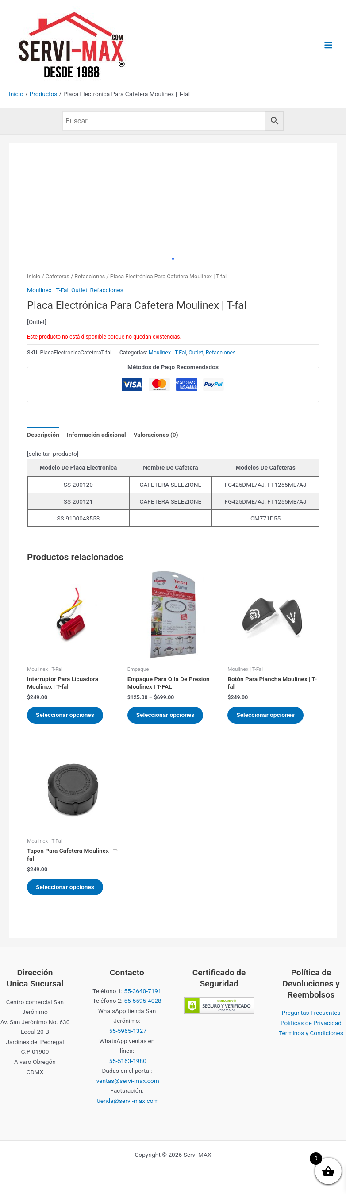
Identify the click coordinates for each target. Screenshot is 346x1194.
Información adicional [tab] (96, 434)
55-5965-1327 (127, 1030)
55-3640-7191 (142, 990)
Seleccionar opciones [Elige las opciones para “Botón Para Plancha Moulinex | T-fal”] (265, 714)
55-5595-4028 (142, 1000)
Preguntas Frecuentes (311, 1012)
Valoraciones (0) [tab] (156, 434)
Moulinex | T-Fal (48, 289)
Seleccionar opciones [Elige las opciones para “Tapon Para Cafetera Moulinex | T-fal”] (65, 886)
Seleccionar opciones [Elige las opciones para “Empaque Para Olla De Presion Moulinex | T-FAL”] (165, 714)
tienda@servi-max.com (128, 1100)
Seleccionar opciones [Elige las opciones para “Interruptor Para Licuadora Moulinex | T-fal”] (65, 714)
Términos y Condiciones (311, 1032)
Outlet (79, 289)
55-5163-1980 (127, 1060)
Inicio (33, 276)
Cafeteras (57, 276)
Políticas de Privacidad (311, 1022)
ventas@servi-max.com (127, 1080)
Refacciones (89, 276)
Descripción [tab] (43, 434)
